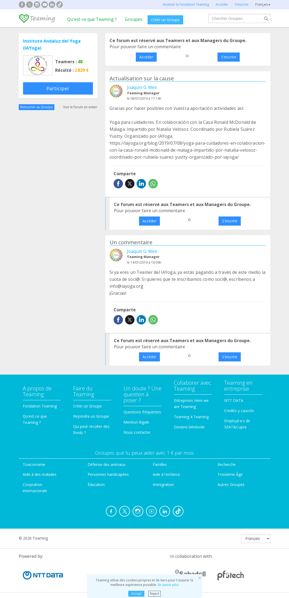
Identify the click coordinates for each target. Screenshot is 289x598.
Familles (160, 464)
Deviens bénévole (189, 426)
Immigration (163, 484)
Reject (154, 593)
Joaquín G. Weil (142, 87)
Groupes (133, 19)
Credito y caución (239, 410)
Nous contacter (137, 432)
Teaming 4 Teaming (191, 416)
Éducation (96, 484)
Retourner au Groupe (36, 107)
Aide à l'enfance (166, 474)
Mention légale (136, 422)
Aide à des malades (40, 474)
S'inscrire (228, 56)
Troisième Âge (230, 474)
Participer (57, 88)
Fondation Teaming (40, 406)
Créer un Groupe (165, 19)
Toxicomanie (34, 464)
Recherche (226, 464)
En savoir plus (168, 584)
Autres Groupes (231, 484)
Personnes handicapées (108, 474)
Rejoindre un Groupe (91, 416)
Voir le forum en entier (80, 107)
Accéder (146, 56)
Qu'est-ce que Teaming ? (92, 19)
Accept (136, 593)
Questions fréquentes (142, 411)
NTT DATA (233, 400)
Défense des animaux (106, 464)
